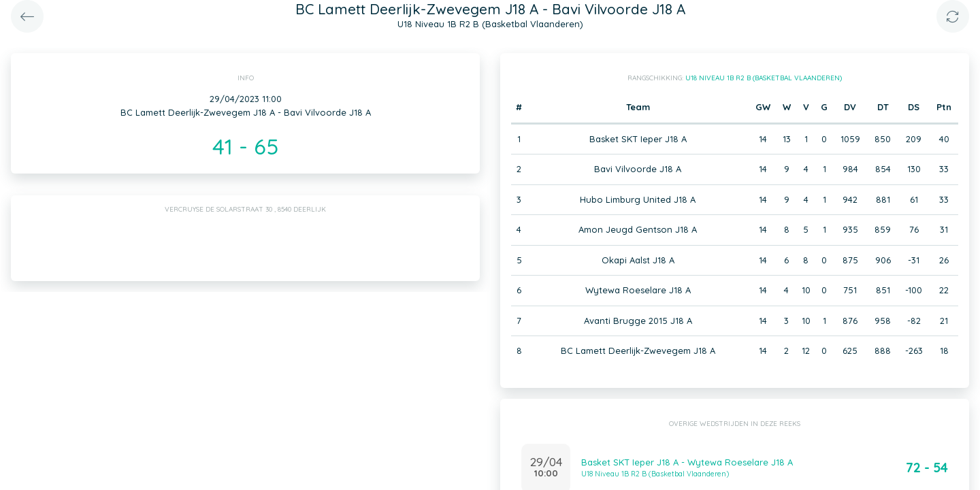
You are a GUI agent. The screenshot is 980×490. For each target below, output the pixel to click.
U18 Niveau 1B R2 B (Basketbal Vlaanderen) (763, 78)
